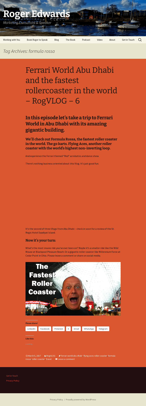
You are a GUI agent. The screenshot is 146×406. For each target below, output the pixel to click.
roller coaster (38, 359)
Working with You (11, 39)
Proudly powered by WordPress (81, 399)
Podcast (86, 39)
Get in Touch (128, 39)
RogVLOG (50, 355)
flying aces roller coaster (95, 355)
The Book (70, 39)
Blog (56, 39)
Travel (49, 359)
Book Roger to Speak (37, 39)
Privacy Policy (12, 380)
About (112, 39)
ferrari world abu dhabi (71, 355)
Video (100, 39)
